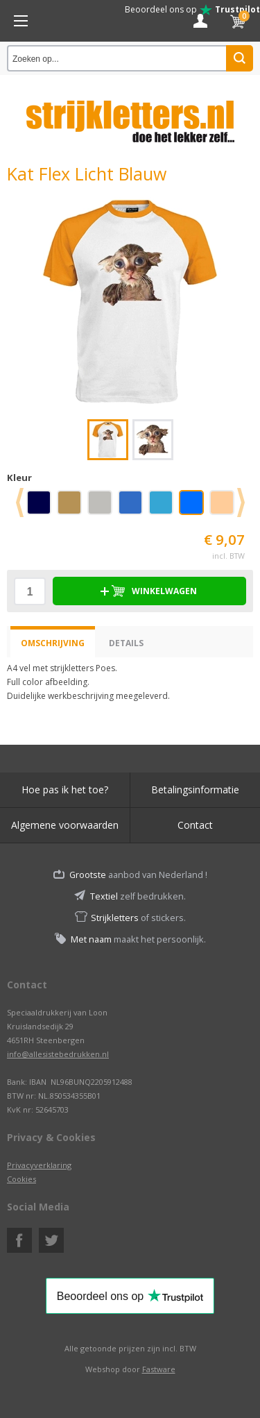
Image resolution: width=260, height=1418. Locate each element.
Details (126, 643)
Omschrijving (53, 643)
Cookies (21, 1179)
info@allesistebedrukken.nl (58, 1054)
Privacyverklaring (39, 1165)
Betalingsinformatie (195, 789)
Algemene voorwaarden (65, 825)
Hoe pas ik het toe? (64, 789)
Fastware (158, 1369)
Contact (195, 825)
